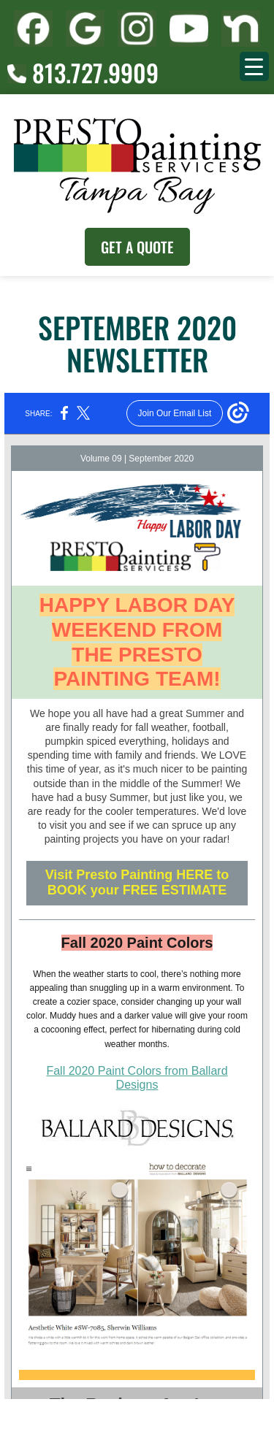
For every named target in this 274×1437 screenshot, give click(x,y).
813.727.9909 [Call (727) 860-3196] (83, 73)
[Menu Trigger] (254, 66)
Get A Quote (137, 247)
